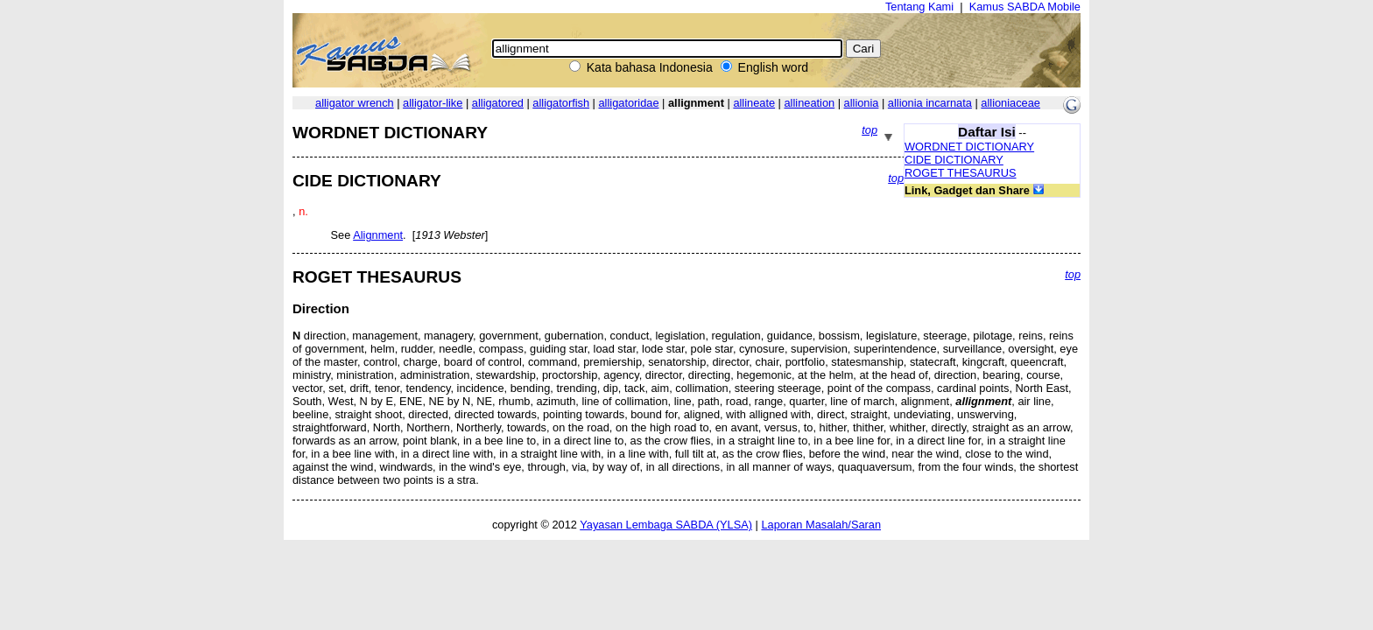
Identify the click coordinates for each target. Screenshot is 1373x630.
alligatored (498, 102)
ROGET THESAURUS (961, 172)
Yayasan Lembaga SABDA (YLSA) (666, 524)
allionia (861, 102)
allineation (810, 102)
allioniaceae (1010, 102)
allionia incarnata (930, 102)
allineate (754, 102)
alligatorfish (560, 102)
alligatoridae (629, 102)
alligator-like (432, 102)
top (869, 129)
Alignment (378, 235)
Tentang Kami (919, 6)
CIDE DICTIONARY (954, 159)
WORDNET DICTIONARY (969, 146)
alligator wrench (354, 102)
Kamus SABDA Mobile (1025, 6)
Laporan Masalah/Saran (821, 524)
